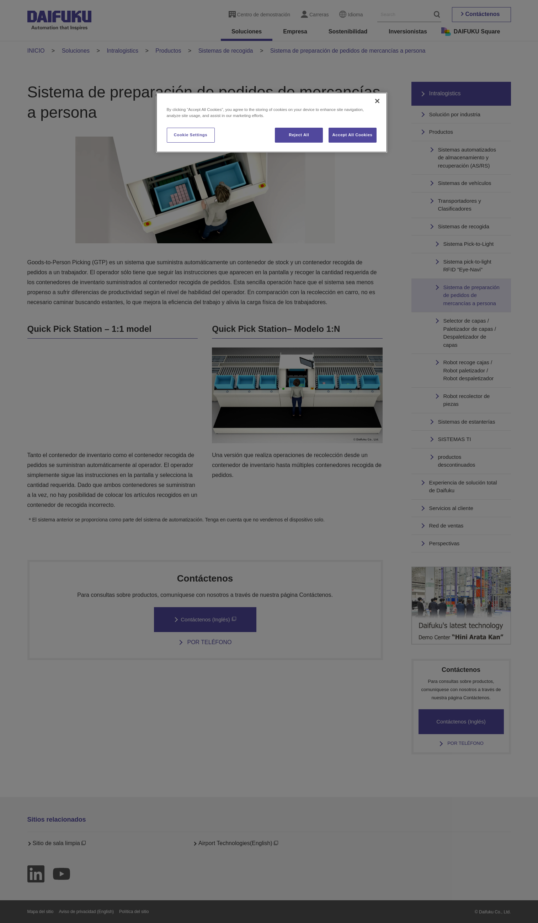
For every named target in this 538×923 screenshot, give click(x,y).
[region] (271, 122)
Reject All (299, 135)
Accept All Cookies (352, 135)
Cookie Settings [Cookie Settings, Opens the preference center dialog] (191, 135)
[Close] (377, 101)
